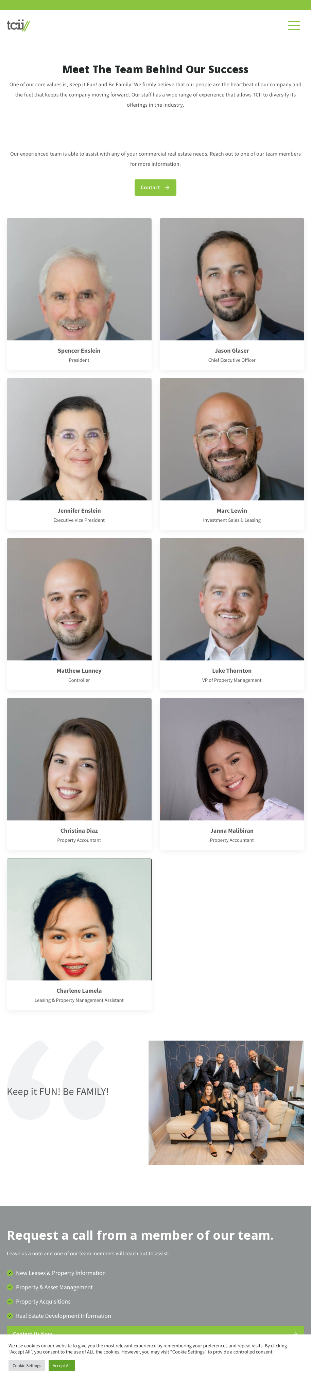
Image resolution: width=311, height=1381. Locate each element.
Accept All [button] (62, 1365)
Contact (150, 187)
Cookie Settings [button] (27, 1365)
